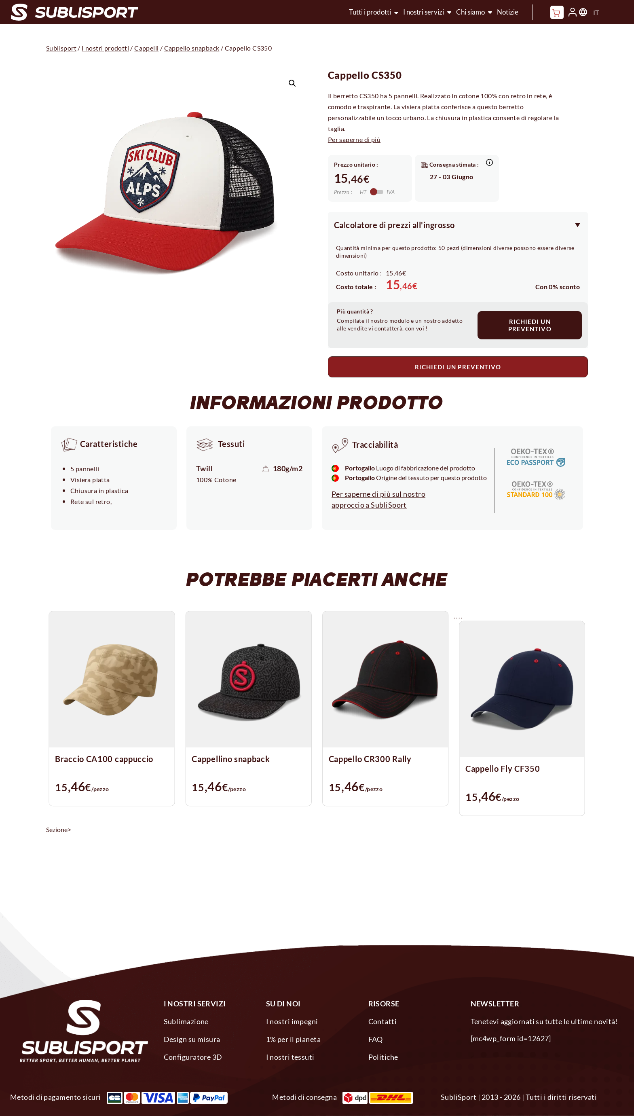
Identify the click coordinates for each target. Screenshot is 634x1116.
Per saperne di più (354, 139)
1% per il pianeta (293, 1039)
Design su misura (192, 1039)
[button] (292, 83)
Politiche (383, 1056)
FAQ (375, 1039)
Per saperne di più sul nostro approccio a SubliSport (378, 499)
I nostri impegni (292, 1021)
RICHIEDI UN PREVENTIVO (530, 325)
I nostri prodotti (105, 48)
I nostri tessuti (290, 1056)
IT (596, 12)
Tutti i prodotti (370, 12)
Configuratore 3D (193, 1056)
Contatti (382, 1021)
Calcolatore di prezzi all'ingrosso (394, 225)
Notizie (507, 12)
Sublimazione (186, 1021)
